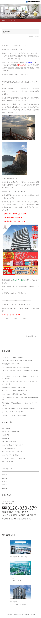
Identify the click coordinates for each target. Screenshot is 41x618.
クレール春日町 (6, 462)
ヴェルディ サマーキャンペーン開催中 (12, 412)
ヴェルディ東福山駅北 (8, 448)
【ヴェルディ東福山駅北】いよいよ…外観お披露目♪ (16, 367)
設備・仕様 (5, 428)
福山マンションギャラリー (9, 431)
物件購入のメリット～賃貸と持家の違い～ (13, 387)
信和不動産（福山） (32, 336)
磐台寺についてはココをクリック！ (14, 191)
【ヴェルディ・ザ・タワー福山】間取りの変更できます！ (17, 360)
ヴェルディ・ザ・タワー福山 (10, 455)
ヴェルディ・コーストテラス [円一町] (12, 458)
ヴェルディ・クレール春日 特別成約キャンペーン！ (16, 390)
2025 (3, 475)
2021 (3, 488)
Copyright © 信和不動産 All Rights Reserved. (20, 614)
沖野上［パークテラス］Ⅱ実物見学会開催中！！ (15, 415)
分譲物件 (4, 438)
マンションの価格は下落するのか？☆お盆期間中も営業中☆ (18, 408)
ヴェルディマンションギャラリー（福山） (17, 13)
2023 (3, 481)
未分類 (4, 435)
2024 (3, 478)
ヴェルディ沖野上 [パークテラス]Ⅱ (11, 445)
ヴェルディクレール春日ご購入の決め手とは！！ (15, 394)
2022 (3, 485)
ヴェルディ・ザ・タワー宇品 (18, 557)
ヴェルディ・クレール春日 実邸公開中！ (13, 357)
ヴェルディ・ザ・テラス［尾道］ (11, 451)
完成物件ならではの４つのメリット (11, 364)
